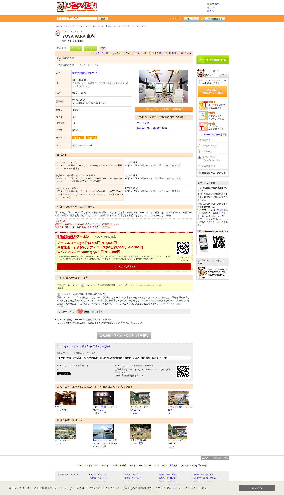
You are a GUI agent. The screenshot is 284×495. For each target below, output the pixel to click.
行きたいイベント (210, 146)
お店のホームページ (82, 145)
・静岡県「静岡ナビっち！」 (169, 474)
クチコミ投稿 (119, 465)
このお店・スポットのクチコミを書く (124, 335)
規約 (164, 465)
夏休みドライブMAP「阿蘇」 (153, 128)
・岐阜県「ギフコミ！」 (167, 478)
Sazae (58, 406)
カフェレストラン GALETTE (139, 408)
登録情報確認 (208, 166)
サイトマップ (92, 465)
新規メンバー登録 (213, 18)
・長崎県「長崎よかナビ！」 (203, 474)
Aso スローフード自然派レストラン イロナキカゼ (105, 442)
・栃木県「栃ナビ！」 (98, 474)
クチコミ (76, 48)
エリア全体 (143, 123)
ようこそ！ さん (172, 18)
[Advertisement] (151, 7)
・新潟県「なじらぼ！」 (133, 478)
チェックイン (122, 53)
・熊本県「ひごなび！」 (133, 474)
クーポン (90, 48)
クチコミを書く (102, 53)
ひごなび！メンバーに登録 (210, 210)
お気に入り (140, 53)
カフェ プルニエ (63, 440)
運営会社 (173, 465)
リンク (156, 465)
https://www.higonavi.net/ (212, 231)
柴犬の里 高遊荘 (138, 440)
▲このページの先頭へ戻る (215, 458)
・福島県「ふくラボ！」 (98, 478)
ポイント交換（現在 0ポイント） (211, 159)
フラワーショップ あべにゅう (180, 408)
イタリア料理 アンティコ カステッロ (105, 408)
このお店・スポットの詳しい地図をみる (163, 109)
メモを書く (157, 53)
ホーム (212, 11)
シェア (60, 369)
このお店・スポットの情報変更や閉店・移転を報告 (85, 346)
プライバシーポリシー (140, 465)
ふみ (87, 285)
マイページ (207, 151)
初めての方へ (215, 4)
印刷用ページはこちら (180, 53)
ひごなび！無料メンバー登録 (212, 91)
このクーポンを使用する (124, 266)
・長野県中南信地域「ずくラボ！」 (206, 478)
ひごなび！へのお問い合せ (194, 465)
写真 (103, 48)
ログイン (191, 18)
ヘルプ (212, 7)
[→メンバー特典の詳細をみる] (212, 134)
